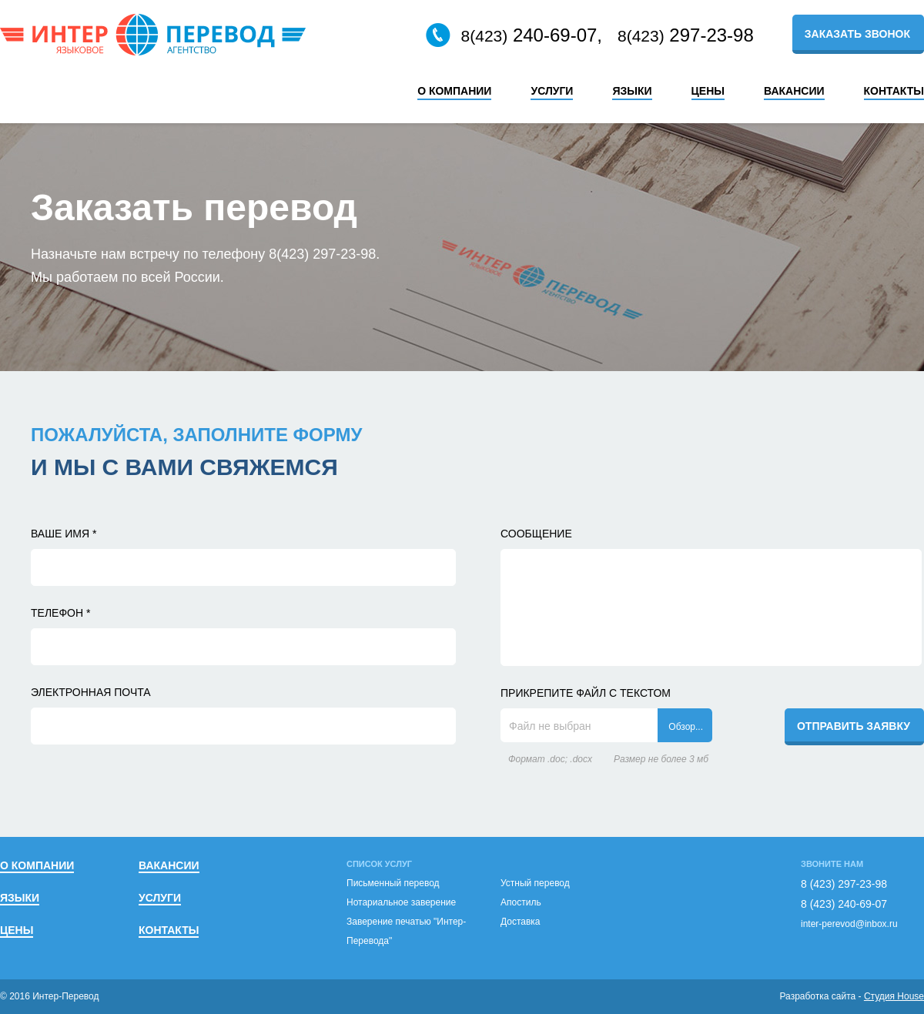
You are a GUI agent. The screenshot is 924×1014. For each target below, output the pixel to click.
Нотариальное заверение (401, 902)
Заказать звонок (857, 34)
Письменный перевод (393, 883)
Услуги (552, 91)
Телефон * (60, 613)
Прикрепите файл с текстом (585, 693)
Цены (708, 91)
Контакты (894, 91)
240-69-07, (514, 35)
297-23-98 (686, 35)
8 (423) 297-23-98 (844, 884)
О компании (454, 91)
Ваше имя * (63, 533)
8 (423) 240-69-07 (844, 904)
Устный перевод (535, 883)
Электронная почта (91, 692)
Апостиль (520, 902)
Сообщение (536, 533)
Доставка (520, 921)
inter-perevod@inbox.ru (849, 924)
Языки (631, 91)
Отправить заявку (853, 726)
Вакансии (794, 91)
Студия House (894, 996)
